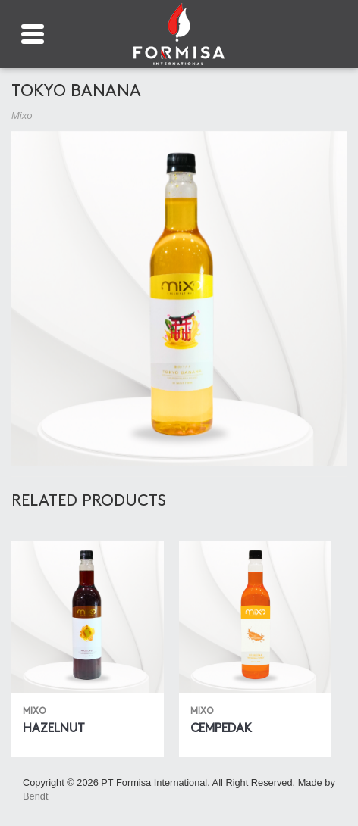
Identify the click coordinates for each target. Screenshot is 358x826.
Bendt (35, 796)
